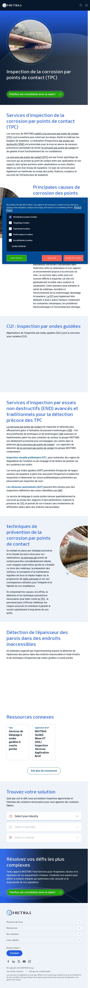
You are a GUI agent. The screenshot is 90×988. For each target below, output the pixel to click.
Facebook (8, 961)
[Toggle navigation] (86, 5)
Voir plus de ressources (44, 770)
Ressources (11, 928)
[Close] (84, 201)
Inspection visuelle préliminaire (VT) (26, 457)
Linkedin (13, 961)
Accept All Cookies (73, 258)
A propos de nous (14, 922)
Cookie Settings (19, 246)
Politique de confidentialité (40, 971)
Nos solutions (12, 934)
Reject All (52, 258)
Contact (14, 953)
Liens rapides (12, 940)
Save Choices (16, 258)
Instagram (29, 961)
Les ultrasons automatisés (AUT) (24, 487)
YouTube (24, 961)
